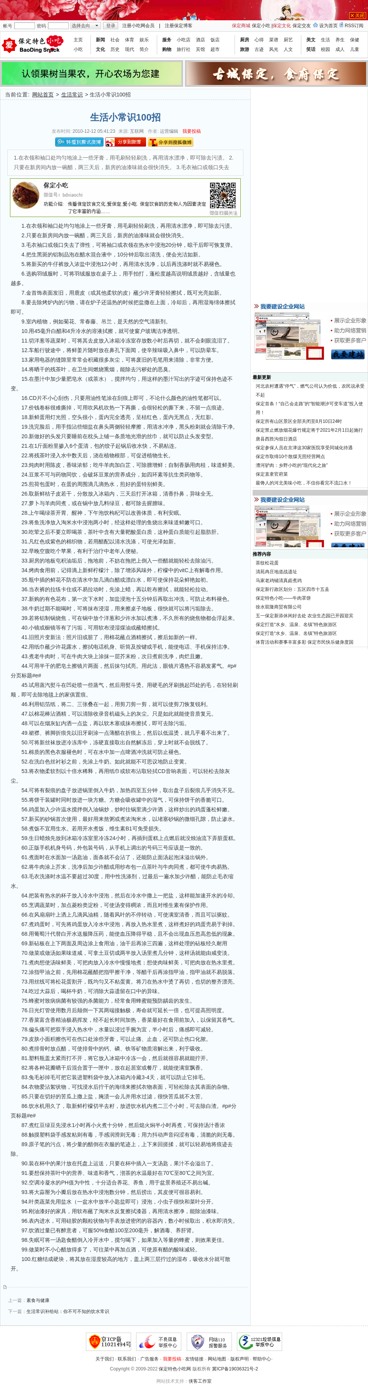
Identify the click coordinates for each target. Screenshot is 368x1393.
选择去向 (81, 25)
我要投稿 (191, 131)
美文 (310, 39)
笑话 (310, 49)
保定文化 (282, 25)
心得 (259, 39)
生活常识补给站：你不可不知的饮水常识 (67, 1311)
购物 (166, 49)
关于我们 (104, 1359)
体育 (129, 39)
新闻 (100, 39)
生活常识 (72, 94)
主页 (78, 39)
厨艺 (288, 39)
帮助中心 (262, 1359)
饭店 (215, 39)
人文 (288, 49)
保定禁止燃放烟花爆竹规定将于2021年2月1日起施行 (309, 430)
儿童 (354, 49)
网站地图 (217, 1359)
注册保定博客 (178, 25)
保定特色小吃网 (175, 1369)
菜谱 (273, 39)
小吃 (78, 49)
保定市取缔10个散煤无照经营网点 (290, 456)
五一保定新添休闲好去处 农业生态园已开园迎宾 (304, 615)
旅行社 (184, 49)
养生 (340, 39)
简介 (144, 49)
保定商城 (241, 25)
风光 (273, 49)
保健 (354, 39)
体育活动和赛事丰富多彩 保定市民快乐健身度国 (304, 642)
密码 (41, 26)
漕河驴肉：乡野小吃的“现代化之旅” (292, 465)
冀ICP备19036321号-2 (235, 1369)
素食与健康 (37, 1300)
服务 (166, 39)
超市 (215, 49)
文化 (100, 49)
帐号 (7, 26)
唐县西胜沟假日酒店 (276, 439)
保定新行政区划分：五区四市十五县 (292, 589)
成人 (340, 49)
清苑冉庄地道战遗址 (276, 571)
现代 (129, 49)
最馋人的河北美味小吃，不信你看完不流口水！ (304, 483)
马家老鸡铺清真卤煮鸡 (279, 580)
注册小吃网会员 (138, 25)
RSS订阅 (354, 25)
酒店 (200, 39)
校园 (325, 49)
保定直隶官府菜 (272, 474)
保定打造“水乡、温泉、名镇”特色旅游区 (296, 624)
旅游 (244, 49)
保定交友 (301, 25)
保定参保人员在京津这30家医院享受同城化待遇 (304, 447)
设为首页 (328, 25)
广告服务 (149, 1359)
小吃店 (184, 39)
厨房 (244, 39)
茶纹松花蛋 (267, 563)
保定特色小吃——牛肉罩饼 (283, 598)
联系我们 (127, 1359)
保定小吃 (261, 25)
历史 (115, 49)
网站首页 (43, 94)
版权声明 (239, 1359)
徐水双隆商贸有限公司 (279, 607)
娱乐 (144, 39)
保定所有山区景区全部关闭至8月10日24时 (299, 421)
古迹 (259, 49)
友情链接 (194, 1359)
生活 (325, 39)
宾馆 (200, 49)
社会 (115, 39)
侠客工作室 (200, 1381)
